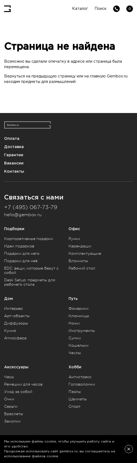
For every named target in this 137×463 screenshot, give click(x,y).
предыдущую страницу (54, 76)
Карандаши (79, 246)
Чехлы (74, 353)
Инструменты (81, 330)
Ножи (74, 323)
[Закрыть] (129, 449)
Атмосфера (15, 338)
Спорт (74, 406)
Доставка (14, 147)
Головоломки (81, 384)
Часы (9, 377)
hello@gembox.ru (23, 214)
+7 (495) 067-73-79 (30, 207)
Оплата (11, 139)
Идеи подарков (19, 246)
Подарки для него (21, 253)
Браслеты (13, 414)
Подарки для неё (21, 261)
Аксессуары (16, 367)
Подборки (14, 229)
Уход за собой (18, 391)
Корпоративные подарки (28, 238)
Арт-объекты (17, 316)
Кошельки (78, 345)
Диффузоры (16, 323)
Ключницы (78, 316)
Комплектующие (84, 253)
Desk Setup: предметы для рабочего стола (29, 282)
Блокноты (78, 261)
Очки (9, 399)
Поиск (101, 8)
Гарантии (13, 155)
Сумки (74, 338)
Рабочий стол (81, 268)
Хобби (74, 367)
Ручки (74, 238)
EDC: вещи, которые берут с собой (31, 270)
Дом (8, 299)
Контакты (14, 171)
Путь (73, 299)
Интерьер (13, 308)
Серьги (11, 406)
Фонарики (78, 308)
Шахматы (77, 399)
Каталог (80, 8)
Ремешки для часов (23, 384)
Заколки (12, 421)
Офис (74, 229)
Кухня (10, 330)
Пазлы (74, 391)
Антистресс (80, 377)
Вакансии (14, 163)
